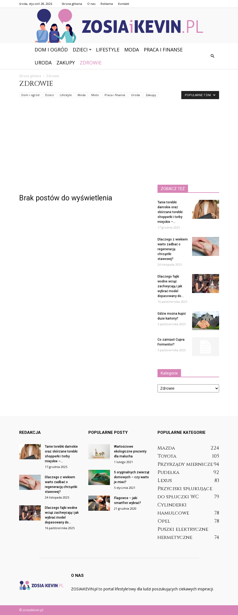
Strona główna (72, 4)
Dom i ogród (51, 49)
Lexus (164, 480)
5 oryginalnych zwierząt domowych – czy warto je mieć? (131, 477)
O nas (91, 4)
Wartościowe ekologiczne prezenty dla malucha (130, 451)
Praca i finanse (163, 49)
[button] (212, 56)
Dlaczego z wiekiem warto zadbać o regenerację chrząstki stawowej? (172, 249)
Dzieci (82, 49)
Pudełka (168, 472)
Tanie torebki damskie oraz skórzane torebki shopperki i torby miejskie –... (170, 212)
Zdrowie (91, 62)
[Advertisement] (119, 144)
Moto (95, 95)
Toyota (166, 456)
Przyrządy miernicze (185, 464)
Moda (131, 49)
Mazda (166, 448)
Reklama (106, 4)
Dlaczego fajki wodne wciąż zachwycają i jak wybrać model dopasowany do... (170, 286)
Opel (163, 521)
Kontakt (123, 4)
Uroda (43, 62)
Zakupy (65, 62)
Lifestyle (107, 49)
